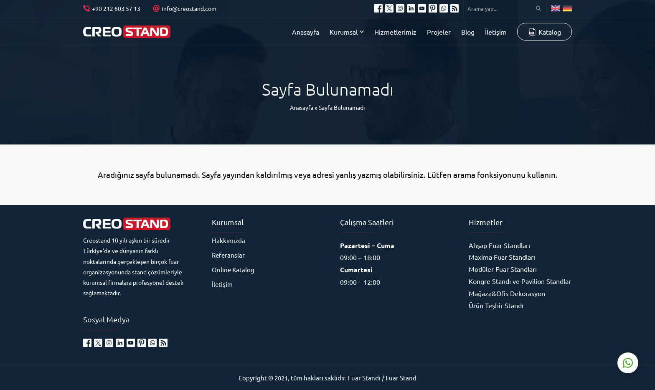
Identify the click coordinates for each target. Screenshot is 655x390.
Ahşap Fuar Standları (499, 245)
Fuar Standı (364, 378)
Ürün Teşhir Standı (496, 305)
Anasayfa (301, 107)
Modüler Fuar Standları (503, 269)
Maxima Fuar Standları (502, 257)
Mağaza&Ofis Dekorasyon (507, 293)
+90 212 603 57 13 (116, 8)
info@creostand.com (189, 8)
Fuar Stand (401, 378)
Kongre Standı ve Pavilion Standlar (520, 281)
